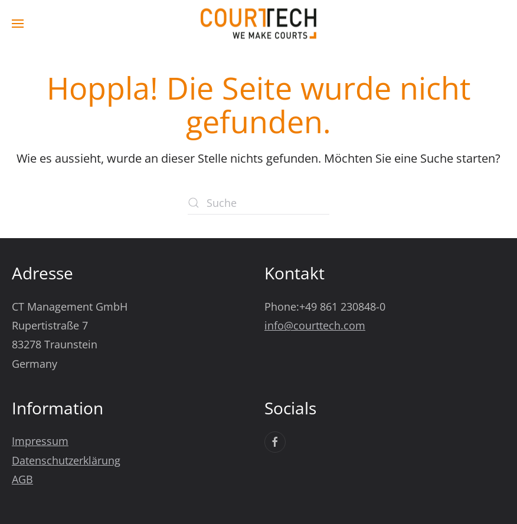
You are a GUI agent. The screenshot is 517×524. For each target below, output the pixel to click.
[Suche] (258, 203)
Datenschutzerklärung (66, 460)
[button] (18, 23)
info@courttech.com (314, 325)
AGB (22, 479)
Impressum (40, 441)
